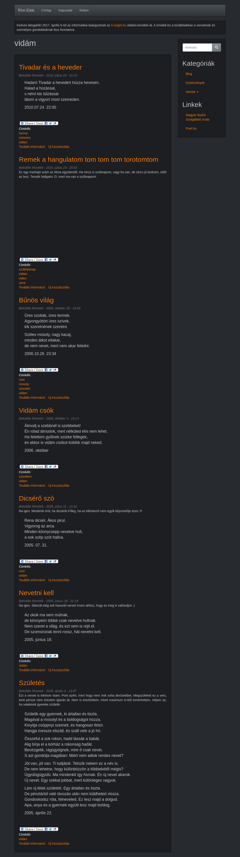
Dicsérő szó (36, 498)
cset (22, 379)
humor (23, 133)
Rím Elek (26, 10)
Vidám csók (36, 410)
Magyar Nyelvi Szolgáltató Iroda (197, 117)
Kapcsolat (65, 10)
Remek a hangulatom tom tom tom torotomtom (88, 159)
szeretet (24, 388)
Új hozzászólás (58, 146)
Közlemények (195, 83)
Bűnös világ (36, 300)
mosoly (24, 384)
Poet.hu (191, 128)
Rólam (84, 10)
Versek (192, 92)
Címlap (46, 10)
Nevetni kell (36, 592)
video (22, 278)
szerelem (25, 476)
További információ (32, 146)
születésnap (27, 269)
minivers (25, 137)
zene (22, 283)
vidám (23, 142)
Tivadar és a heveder (50, 67)
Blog (189, 74)
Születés (32, 682)
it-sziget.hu (118, 25)
